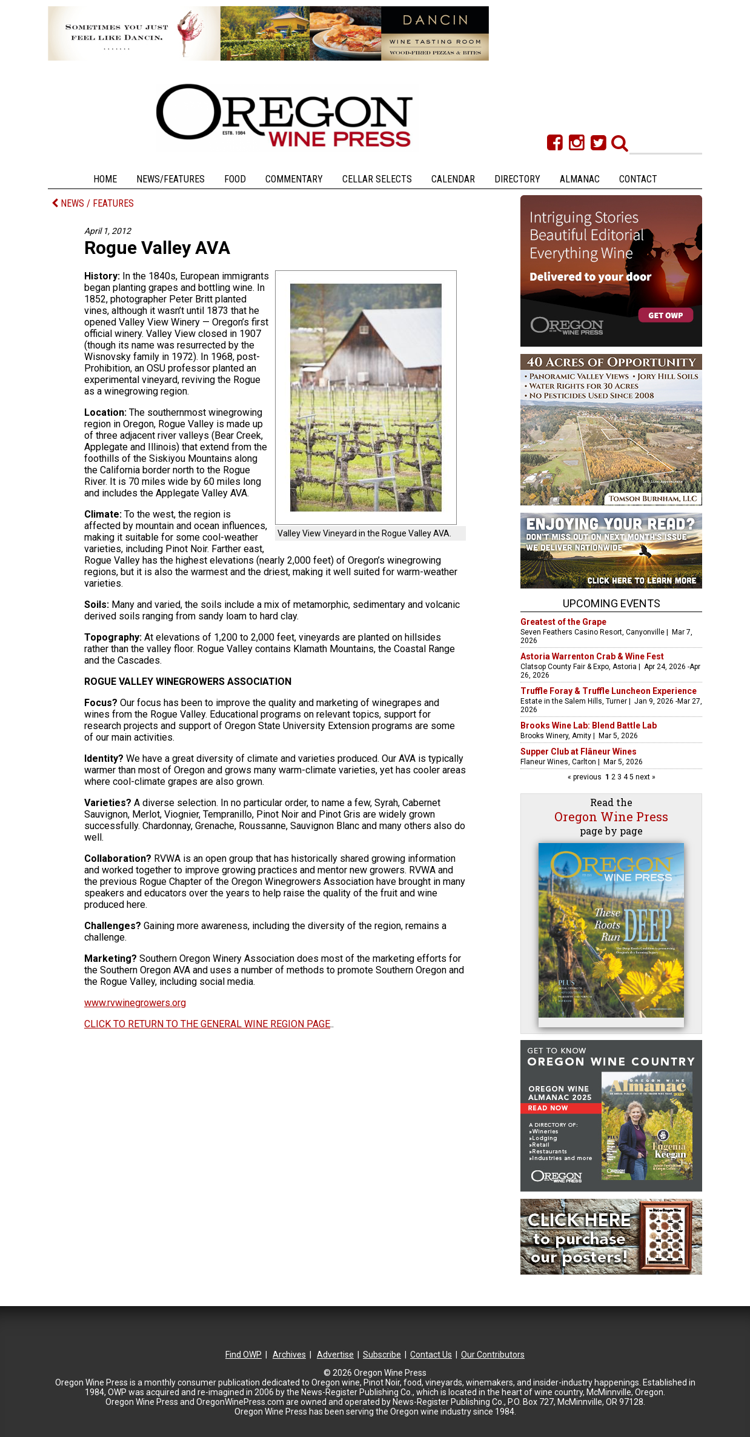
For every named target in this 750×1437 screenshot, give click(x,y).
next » (644, 777)
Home (105, 179)
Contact (638, 179)
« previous (585, 777)
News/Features (170, 179)
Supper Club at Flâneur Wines (578, 751)
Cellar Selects (377, 179)
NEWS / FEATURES (92, 203)
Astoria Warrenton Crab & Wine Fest (592, 656)
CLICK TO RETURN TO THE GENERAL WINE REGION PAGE (207, 1024)
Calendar (453, 179)
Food (235, 179)
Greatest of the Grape (563, 622)
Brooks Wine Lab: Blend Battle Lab (588, 725)
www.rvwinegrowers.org (135, 1003)
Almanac (580, 179)
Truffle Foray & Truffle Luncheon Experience (608, 691)
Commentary (294, 179)
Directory (517, 179)
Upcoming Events (611, 603)
